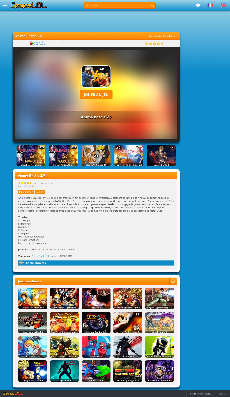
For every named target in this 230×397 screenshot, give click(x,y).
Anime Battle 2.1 (40, 256)
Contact (222, 393)
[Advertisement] (96, 21)
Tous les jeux (154, 36)
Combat (40, 191)
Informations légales (200, 393)
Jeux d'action (170, 36)
